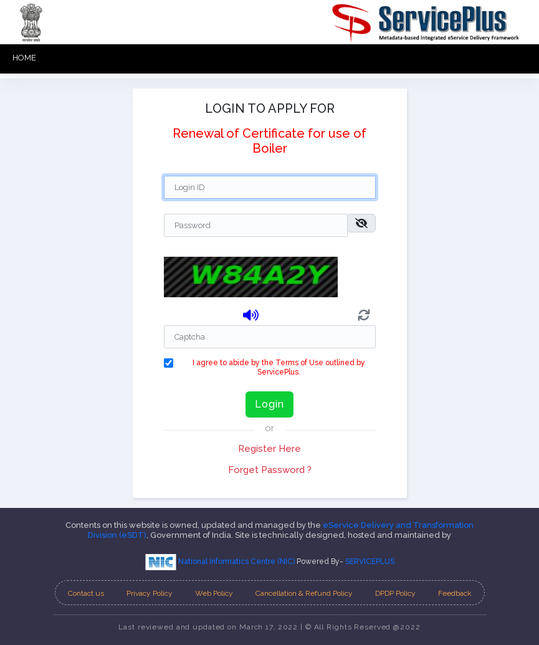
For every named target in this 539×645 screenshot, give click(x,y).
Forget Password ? (270, 469)
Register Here (269, 448)
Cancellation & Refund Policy (304, 593)
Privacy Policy (149, 593)
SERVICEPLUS (369, 561)
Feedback (455, 593)
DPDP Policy (395, 593)
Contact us (86, 593)
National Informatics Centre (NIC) (221, 561)
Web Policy (214, 593)
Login (269, 404)
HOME (24, 57)
